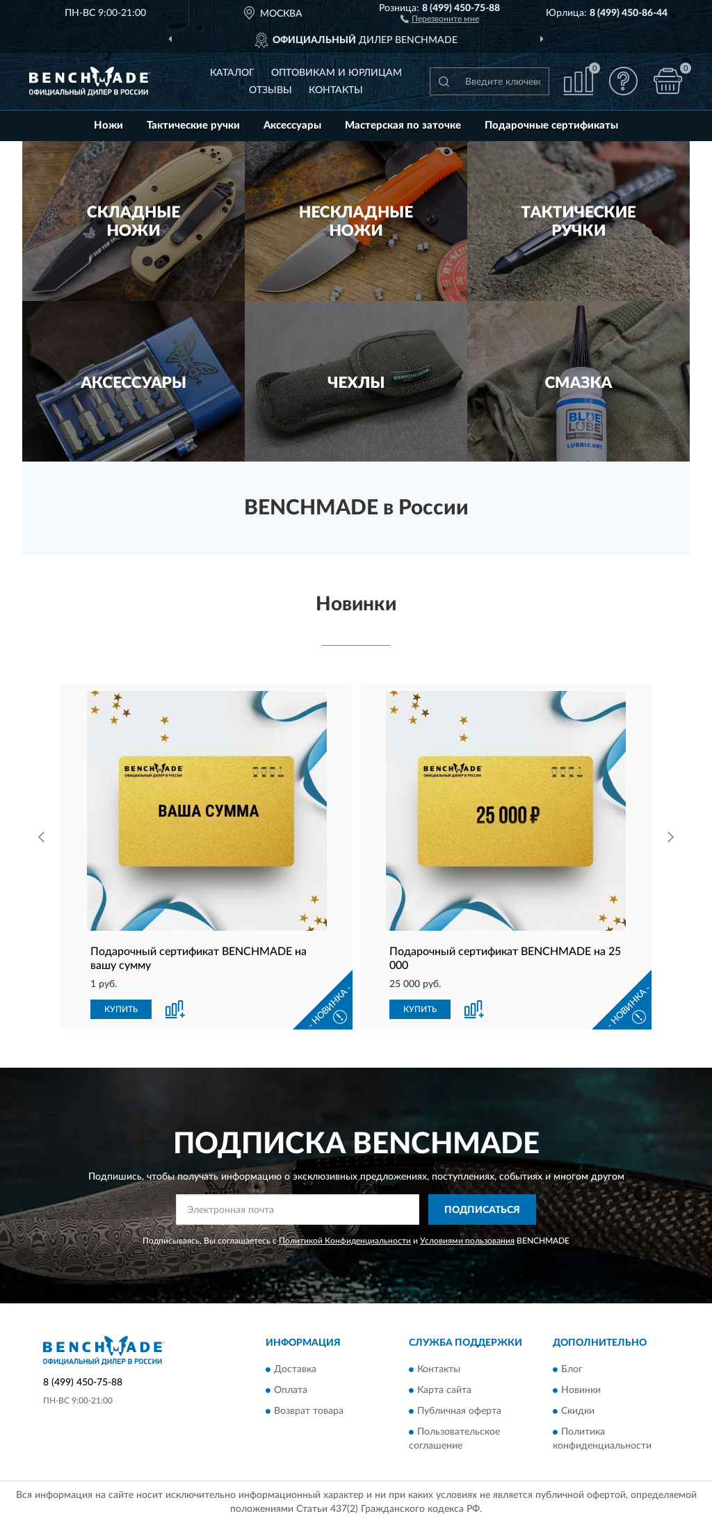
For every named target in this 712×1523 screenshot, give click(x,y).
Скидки (577, 1411)
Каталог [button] (232, 73)
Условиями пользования (467, 1241)
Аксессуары (292, 125)
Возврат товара (308, 1411)
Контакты (336, 90)
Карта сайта (444, 1390)
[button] (439, 18)
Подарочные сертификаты (551, 125)
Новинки (581, 1390)
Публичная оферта (459, 1411)
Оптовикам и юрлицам (336, 73)
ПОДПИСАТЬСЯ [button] (482, 1210)
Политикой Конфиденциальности (345, 1241)
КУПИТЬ (121, 1009)
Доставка (295, 1369)
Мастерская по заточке (403, 125)
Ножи (108, 125)
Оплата (290, 1390)
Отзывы (270, 90)
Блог (572, 1369)
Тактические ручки (193, 125)
